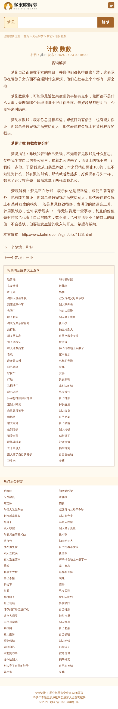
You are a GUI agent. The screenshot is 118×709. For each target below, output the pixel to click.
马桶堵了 (12, 385)
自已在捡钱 (66, 454)
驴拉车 (11, 373)
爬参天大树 (14, 360)
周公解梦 (37, 36)
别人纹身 (64, 410)
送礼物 (63, 285)
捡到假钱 (12, 429)
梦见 (11, 22)
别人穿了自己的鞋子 (19, 454)
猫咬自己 (12, 435)
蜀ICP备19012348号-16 (64, 702)
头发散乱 (12, 285)
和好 (29, 247)
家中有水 (64, 354)
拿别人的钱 (66, 385)
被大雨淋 (12, 423)
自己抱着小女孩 (68, 335)
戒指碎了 (64, 435)
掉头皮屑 (64, 404)
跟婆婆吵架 (14, 442)
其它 (49, 36)
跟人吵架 (12, 317)
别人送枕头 (14, 342)
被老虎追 (64, 442)
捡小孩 (63, 323)
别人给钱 (64, 429)
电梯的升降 (66, 360)
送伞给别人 (14, 448)
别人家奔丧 (66, 304)
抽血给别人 (66, 329)
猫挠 (62, 292)
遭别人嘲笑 (14, 404)
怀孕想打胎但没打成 (19, 398)
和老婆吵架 (66, 279)
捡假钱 (63, 342)
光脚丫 (11, 310)
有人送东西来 (15, 348)
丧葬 (62, 460)
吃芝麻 (11, 292)
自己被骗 (64, 423)
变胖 (62, 373)
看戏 (10, 354)
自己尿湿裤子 (15, 410)
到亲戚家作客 (15, 304)
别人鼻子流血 (67, 317)
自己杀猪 (12, 367)
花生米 (11, 460)
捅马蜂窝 (64, 448)
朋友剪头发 (14, 335)
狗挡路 (11, 417)
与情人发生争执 (17, 298)
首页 (26, 36)
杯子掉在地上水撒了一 (73, 348)
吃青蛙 (11, 279)
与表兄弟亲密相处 (18, 323)
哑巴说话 (12, 392)
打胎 (10, 379)
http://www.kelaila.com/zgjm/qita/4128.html (57, 234)
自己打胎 (64, 398)
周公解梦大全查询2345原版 (66, 692)
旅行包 (11, 329)
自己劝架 (64, 417)
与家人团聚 (66, 310)
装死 (62, 367)
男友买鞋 (64, 379)
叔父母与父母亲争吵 (71, 298)
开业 (29, 258)
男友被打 (64, 392)
